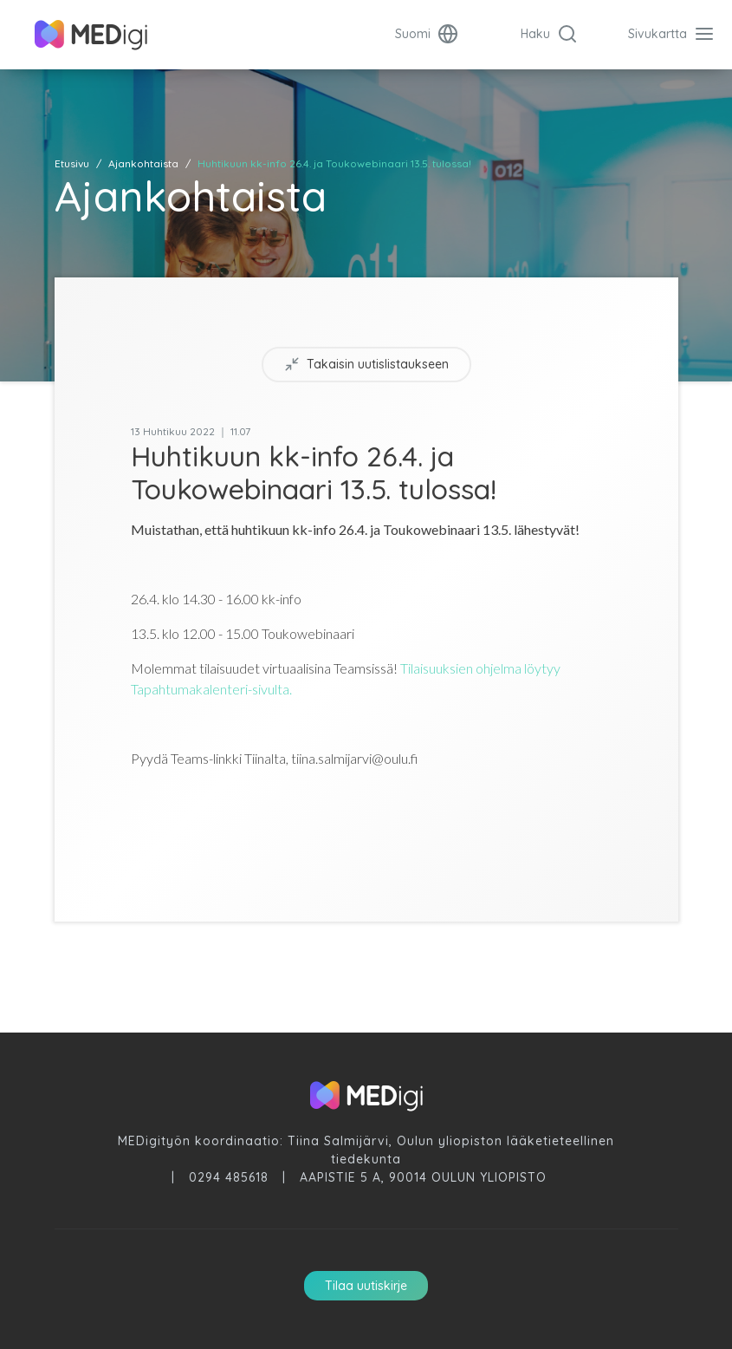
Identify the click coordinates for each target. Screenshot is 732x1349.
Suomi (426, 33)
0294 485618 (229, 1177)
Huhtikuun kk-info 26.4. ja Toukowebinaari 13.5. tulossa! (334, 163)
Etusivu (72, 163)
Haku (549, 33)
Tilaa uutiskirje (366, 1286)
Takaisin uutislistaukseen (366, 364)
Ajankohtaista (143, 163)
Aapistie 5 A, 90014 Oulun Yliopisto (423, 1177)
